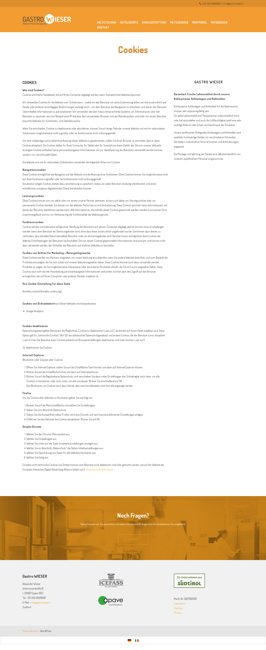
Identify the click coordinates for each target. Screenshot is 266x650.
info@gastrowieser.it (232, 3)
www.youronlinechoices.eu (99, 469)
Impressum (179, 603)
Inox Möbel (199, 22)
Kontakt (103, 27)
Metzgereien (179, 22)
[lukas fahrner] (30, 631)
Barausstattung (154, 22)
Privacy (177, 612)
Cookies (178, 608)
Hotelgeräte (129, 22)
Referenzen (219, 22)
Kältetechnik (106, 22)
